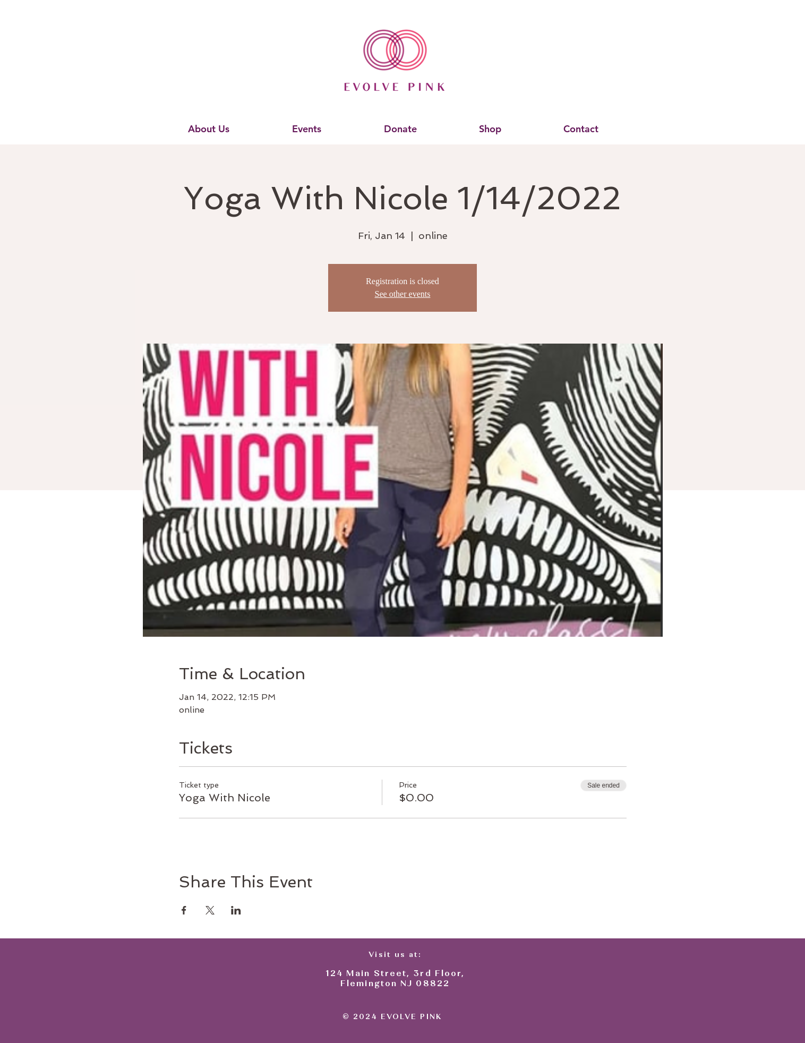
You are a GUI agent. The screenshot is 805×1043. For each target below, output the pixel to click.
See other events (403, 293)
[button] (208, 129)
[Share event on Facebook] (184, 910)
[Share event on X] (210, 910)
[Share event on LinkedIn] (236, 910)
